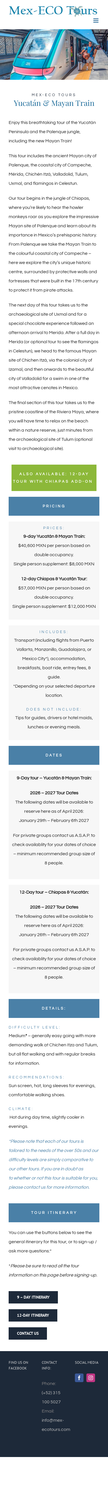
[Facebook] (79, 1378)
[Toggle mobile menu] (96, 21)
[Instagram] (90, 1378)
